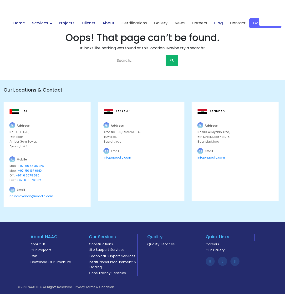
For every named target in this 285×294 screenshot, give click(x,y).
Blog (218, 23)
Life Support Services (106, 249)
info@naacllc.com (117, 157)
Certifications (134, 23)
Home (19, 23)
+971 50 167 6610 (30, 171)
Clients (88, 23)
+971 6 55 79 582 (28, 180)
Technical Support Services (112, 256)
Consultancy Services (107, 273)
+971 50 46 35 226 (30, 166)
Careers (199, 23)
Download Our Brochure (51, 262)
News (180, 23)
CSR (34, 256)
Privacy (79, 287)
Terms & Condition (100, 287)
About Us (38, 244)
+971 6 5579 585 (28, 175)
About (108, 23)
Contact (238, 23)
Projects (67, 23)
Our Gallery (215, 250)
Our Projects (41, 250)
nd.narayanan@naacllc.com (31, 196)
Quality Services (161, 244)
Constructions (101, 244)
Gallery (161, 23)
